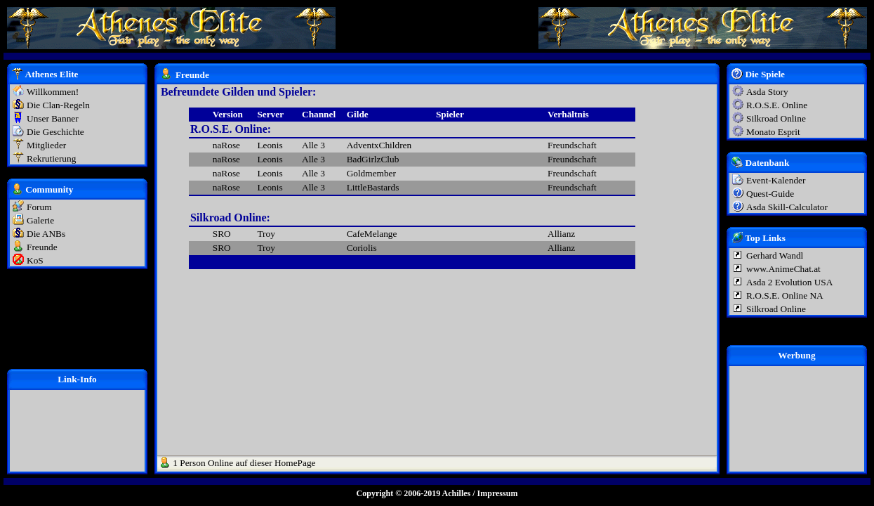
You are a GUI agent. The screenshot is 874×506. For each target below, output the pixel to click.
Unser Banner (53, 118)
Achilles (456, 493)
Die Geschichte (55, 131)
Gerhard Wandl (774, 255)
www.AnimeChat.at (783, 269)
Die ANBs (46, 233)
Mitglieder (46, 145)
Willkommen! (53, 91)
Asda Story (767, 91)
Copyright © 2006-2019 (399, 493)
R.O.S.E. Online (776, 105)
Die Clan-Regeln (58, 105)
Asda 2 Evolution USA (789, 282)
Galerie (40, 220)
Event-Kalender (775, 180)
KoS (35, 260)
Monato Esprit (773, 131)
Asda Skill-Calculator (787, 207)
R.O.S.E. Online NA (784, 295)
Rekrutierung (51, 158)
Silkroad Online (776, 118)
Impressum (497, 493)
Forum (39, 207)
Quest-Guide (770, 193)
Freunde (42, 247)
